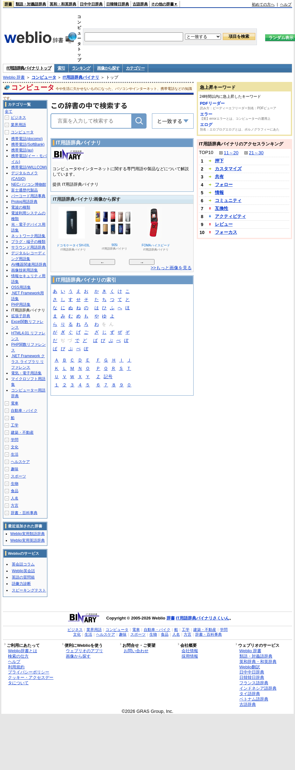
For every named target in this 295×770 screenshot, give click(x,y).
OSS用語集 (21, 287)
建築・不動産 (22, 432)
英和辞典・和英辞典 (258, 661)
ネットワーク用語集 (28, 236)
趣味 (14, 469)
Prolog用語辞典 (24, 201)
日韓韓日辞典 (117, 4)
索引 (61, 68)
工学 (14, 425)
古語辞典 (140, 4)
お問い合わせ (136, 650)
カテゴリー (135, 68)
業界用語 (18, 125)
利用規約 (16, 667)
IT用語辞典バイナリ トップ (28, 68)
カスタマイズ (228, 168)
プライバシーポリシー (28, 672)
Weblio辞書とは (22, 650)
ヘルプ (286, 4)
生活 (14, 454)
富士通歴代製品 (24, 190)
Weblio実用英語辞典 (27, 540)
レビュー (224, 224)
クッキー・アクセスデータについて (30, 680)
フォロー (224, 184)
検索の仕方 (18, 656)
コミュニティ (228, 200)
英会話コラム (23, 564)
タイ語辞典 (249, 693)
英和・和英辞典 (63, 4)
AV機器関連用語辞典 (28, 264)
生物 (14, 483)
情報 (219, 192)
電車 (14, 403)
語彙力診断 (21, 583)
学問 (14, 440)
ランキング (81, 68)
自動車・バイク (24, 410)
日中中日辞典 (91, 4)
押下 (219, 160)
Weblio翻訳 (249, 667)
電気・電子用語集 (26, 373)
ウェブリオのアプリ (84, 650)
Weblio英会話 (23, 571)
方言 (14, 505)
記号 (108, 377)
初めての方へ (263, 4)
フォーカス (226, 232)
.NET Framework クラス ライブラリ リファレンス (28, 362)
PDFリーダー (212, 103)
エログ (206, 124)
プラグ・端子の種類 (28, 241)
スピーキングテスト (29, 590)
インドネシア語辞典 (258, 688)
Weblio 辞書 (14, 77)
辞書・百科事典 (24, 513)
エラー (206, 114)
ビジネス (18, 117)
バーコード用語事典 (28, 196)
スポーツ (18, 476)
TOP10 (206, 152)
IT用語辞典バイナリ (81, 77)
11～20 (231, 152)
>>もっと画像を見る (171, 267)
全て (8, 111)
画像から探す (108, 68)
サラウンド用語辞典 (28, 247)
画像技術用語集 (24, 270)
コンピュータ (43, 77)
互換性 (221, 208)
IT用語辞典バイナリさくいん (202, 618)
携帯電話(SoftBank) (28, 144)
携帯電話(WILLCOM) (29, 167)
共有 (219, 176)
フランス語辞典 (253, 682)
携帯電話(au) (22, 150)
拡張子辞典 (20, 316)
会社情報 (190, 650)
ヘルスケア (20, 461)
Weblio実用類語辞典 (27, 534)
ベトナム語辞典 (253, 699)
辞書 (8, 4)
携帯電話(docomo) (27, 139)
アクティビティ (230, 216)
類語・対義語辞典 (31, 4)
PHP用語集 (21, 304)
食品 (14, 491)
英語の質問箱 (23, 577)
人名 (14, 498)
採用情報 (190, 656)
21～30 (256, 152)
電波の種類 (20, 207)
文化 (14, 447)
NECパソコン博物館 (28, 184)
